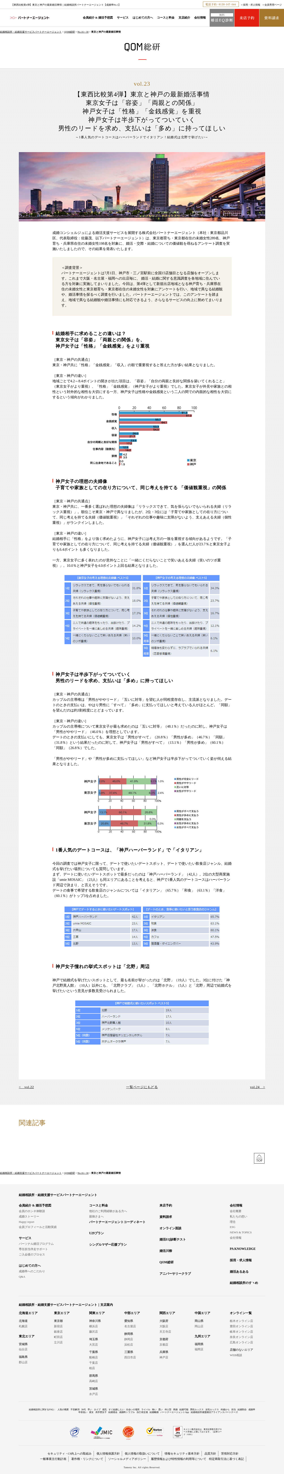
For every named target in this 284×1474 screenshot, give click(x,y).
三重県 (128, 1352)
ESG (232, 1227)
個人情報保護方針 (108, 1453)
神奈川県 (95, 1321)
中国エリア (202, 1313)
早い (90, 1409)
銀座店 (58, 1331)
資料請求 (165, 1217)
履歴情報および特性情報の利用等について (178, 1459)
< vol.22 (26, 1087)
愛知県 (128, 1321)
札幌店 (23, 1326)
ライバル (145, 1409)
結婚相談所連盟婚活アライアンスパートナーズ (214, 1412)
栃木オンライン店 (241, 1321)
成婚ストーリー (29, 1216)
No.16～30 (82, 31)
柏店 (92, 1368)
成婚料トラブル (127, 1412)
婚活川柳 (165, 1251)
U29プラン (96, 1233)
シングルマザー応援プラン (108, 1244)
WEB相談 (236, 1355)
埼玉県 (93, 1339)
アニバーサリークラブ (175, 1273)
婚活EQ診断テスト (172, 1239)
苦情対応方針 (230, 1453)
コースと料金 (165, 17)
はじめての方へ (143, 17)
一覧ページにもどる (142, 1087)
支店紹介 (184, 17)
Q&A (22, 1276)
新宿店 (58, 1326)
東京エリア (62, 1313)
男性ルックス (197, 1409)
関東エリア (97, 1313)
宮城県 (23, 1344)
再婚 (175, 1409)
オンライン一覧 (241, 1313)
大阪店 (163, 1326)
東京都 (58, 1321)
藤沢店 (93, 1331)
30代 (83, 1409)
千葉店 (93, 1362)
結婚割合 (242, 1409)
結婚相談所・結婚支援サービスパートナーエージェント (31, 31)
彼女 (91, 1412)
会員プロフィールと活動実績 (38, 1227)
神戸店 (163, 1357)
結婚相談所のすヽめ (244, 1283)
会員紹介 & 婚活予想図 (98, 17)
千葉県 (93, 1352)
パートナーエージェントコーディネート (117, 1222)
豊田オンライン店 (241, 1326)
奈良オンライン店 (241, 1337)
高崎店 (93, 1381)
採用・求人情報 (251, 4)
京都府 (163, 1339)
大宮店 (93, 1344)
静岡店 (128, 1339)
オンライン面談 (170, 1228)
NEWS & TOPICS (241, 1232)
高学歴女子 (101, 1412)
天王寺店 (165, 1331)
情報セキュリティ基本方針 (182, 1453)
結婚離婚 (154, 1412)
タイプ (97, 1409)
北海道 (23, 1321)
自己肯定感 (142, 1412)
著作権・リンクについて (87, 1459)
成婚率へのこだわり (32, 1271)
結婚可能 (183, 1409)
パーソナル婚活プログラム (36, 1243)
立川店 (58, 1342)
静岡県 (128, 1334)
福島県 (23, 1357)
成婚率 (251, 1409)
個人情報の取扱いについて (142, 1453)
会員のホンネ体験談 (32, 1211)
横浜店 (93, 1326)
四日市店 (130, 1357)
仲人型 (168, 1409)
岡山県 (199, 1321)
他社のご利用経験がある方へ (108, 1211)
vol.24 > (257, 1087)
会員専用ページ (273, 4)
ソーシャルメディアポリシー (127, 1459)
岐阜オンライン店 (241, 1331)
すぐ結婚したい (116, 1409)
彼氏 (104, 1409)
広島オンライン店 (241, 1342)
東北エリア (26, 1336)
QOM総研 (69, 31)
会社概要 (235, 1211)
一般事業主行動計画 (53, 1459)
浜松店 (128, 1344)
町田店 (58, 1337)
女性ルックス (212, 1409)
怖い (154, 1409)
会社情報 (200, 17)
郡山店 (23, 1362)
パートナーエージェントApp (174, 1412)
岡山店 (199, 1326)
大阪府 (163, 1321)
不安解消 (75, 1409)
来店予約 (165, 1205)
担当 (233, 1409)
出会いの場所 (133, 1409)
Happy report (26, 1221)
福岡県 (199, 1344)
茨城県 (93, 1388)
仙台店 (23, 1349)
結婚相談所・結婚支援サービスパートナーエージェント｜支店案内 (66, 1304)
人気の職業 (63, 1409)
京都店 (163, 1344)
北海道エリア (28, 1313)
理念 (233, 1221)
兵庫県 (163, 1352)
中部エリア (132, 1313)
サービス (123, 17)
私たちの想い (238, 1216)
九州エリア (202, 1336)
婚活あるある (239, 1271)
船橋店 (93, 1357)
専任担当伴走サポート (33, 1249)
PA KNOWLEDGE (243, 1249)
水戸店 (93, 1394)
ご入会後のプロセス (32, 1254)
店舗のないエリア (241, 1349)
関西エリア (167, 1313)
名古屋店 (130, 1326)
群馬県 (93, 1375)
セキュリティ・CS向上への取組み (69, 1453)
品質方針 (210, 1453)
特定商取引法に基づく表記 (226, 1459)
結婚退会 (112, 1412)
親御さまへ (96, 1216)
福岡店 (199, 1349)
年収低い (82, 1412)
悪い (160, 1409)
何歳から (225, 1409)
